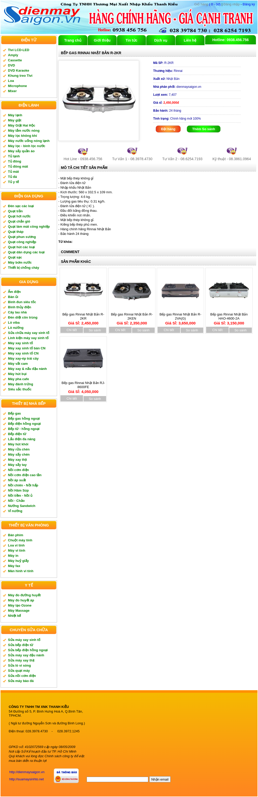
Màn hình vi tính (20, 571)
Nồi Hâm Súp (18, 490)
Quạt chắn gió (19, 221)
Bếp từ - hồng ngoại (24, 429)
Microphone (17, 86)
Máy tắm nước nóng (24, 130)
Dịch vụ (160, 40)
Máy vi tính (16, 550)
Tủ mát (13, 172)
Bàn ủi (13, 297)
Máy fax (14, 566)
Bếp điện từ (17, 434)
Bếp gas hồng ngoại (24, 418)
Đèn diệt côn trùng (23, 317)
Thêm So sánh (203, 129)
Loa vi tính (16, 545)
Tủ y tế (13, 182)
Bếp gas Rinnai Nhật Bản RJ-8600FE (83, 385)
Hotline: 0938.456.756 (230, 40)
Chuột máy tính (20, 540)
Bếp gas (14, 413)
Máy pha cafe (18, 379)
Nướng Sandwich (21, 506)
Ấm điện (14, 292)
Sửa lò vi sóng (19, 665)
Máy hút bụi (17, 374)
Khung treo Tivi (20, 76)
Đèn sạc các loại (21, 206)
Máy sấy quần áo (21, 151)
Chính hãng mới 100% (177, 118)
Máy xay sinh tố (20, 343)
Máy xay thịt (17, 460)
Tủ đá (12, 177)
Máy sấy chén (19, 454)
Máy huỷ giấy (18, 561)
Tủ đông (14, 161)
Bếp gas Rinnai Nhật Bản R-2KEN (132, 317)
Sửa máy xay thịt (21, 660)
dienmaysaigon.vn (177, 87)
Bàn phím (15, 535)
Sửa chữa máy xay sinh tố (28, 333)
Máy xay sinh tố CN (23, 353)
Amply (13, 55)
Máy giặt (14, 120)
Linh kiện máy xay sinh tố (28, 338)
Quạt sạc (15, 257)
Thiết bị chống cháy (23, 268)
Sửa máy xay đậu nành (26, 655)
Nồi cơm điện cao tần (24, 475)
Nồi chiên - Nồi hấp (23, 485)
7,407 (165, 95)
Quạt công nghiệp (22, 242)
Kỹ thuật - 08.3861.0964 (232, 159)
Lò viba (14, 322)
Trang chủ (72, 40)
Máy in (13, 556)
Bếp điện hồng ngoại (24, 424)
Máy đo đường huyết (24, 595)
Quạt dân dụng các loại (26, 252)
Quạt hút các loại (21, 247)
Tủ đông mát (18, 166)
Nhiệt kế (14, 616)
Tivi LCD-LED (18, 50)
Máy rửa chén (19, 449)
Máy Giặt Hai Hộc (21, 125)
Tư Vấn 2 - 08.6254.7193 (182, 159)
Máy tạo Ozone (20, 605)
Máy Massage (19, 610)
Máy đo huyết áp (21, 600)
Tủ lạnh (14, 156)
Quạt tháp (15, 232)
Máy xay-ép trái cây (23, 358)
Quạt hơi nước (19, 216)
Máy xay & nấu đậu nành (27, 369)
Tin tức (131, 40)
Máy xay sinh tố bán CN (26, 348)
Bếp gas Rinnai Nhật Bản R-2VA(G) (180, 317)
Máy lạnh (15, 115)
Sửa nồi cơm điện (22, 676)
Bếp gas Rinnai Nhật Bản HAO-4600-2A (229, 317)
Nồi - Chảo (16, 501)
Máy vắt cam (18, 364)
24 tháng (167, 110)
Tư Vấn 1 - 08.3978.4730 (132, 159)
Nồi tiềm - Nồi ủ (20, 495)
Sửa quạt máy (19, 671)
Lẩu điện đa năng (21, 439)
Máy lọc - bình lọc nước (26, 146)
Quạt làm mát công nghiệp (29, 226)
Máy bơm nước (20, 262)
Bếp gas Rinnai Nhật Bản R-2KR (83, 317)
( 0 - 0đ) (207, 4)
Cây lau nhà (17, 312)
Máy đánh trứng (20, 384)
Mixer (12, 91)
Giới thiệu (102, 40)
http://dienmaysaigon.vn (26, 772)
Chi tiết (72, 330)
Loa (11, 81)
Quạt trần (15, 211)
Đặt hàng (168, 129)
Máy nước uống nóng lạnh (29, 141)
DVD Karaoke (18, 70)
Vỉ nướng (15, 511)
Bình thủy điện (19, 307)
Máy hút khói (18, 444)
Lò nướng (15, 328)
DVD (11, 65)
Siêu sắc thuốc (20, 389)
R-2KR (163, 63)
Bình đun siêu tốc (22, 302)
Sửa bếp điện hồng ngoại (28, 650)
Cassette (15, 60)
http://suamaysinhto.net (26, 779)
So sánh (95, 330)
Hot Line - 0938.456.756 (83, 159)
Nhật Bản (166, 79)
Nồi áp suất (17, 480)
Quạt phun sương (22, 237)
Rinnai (167, 71)
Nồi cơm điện (18, 470)
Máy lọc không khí (22, 136)
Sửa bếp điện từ (20, 645)
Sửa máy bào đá (21, 681)
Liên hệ (190, 40)
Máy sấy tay (17, 465)
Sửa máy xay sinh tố (24, 640)
